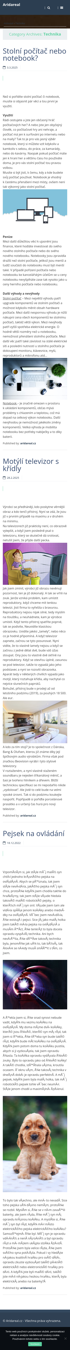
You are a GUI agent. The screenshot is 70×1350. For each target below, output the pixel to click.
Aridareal (11, 4)
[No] (65, 1338)
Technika (20, 23)
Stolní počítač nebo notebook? (34, 54)
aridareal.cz (28, 443)
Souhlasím (35, 1344)
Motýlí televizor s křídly (31, 464)
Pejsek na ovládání (34, 833)
